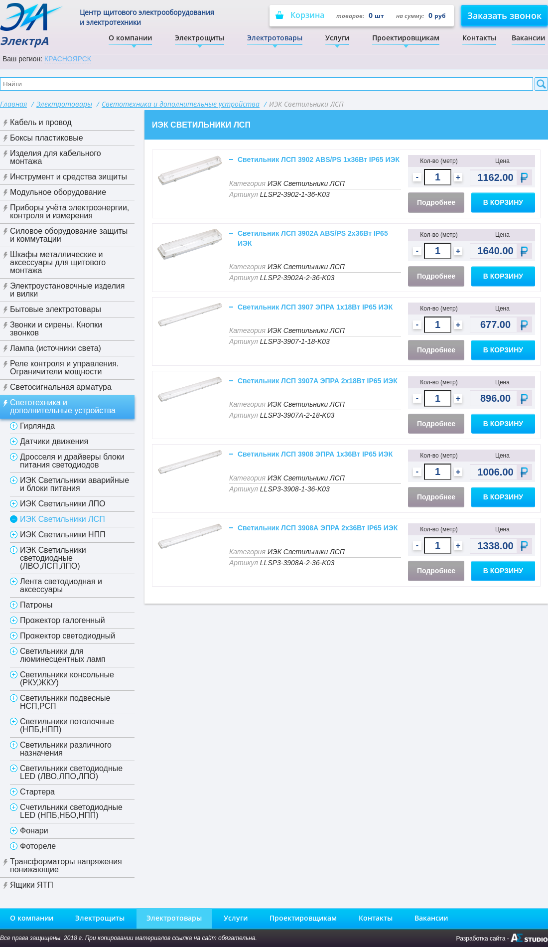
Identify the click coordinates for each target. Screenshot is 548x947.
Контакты (479, 37)
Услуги (337, 37)
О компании (130, 37)
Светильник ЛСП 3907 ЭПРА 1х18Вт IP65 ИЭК (315, 307)
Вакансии (528, 37)
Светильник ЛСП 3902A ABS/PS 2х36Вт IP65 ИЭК (313, 238)
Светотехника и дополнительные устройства (181, 104)
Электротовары (274, 37)
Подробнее (436, 202)
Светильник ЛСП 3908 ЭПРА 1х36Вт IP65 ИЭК (315, 454)
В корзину (503, 202)
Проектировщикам (405, 37)
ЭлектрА (32, 25)
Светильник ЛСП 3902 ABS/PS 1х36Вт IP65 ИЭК (319, 159)
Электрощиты (199, 37)
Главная (13, 104)
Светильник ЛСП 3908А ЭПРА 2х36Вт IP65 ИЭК (318, 528)
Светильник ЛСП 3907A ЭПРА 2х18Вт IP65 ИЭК (318, 381)
